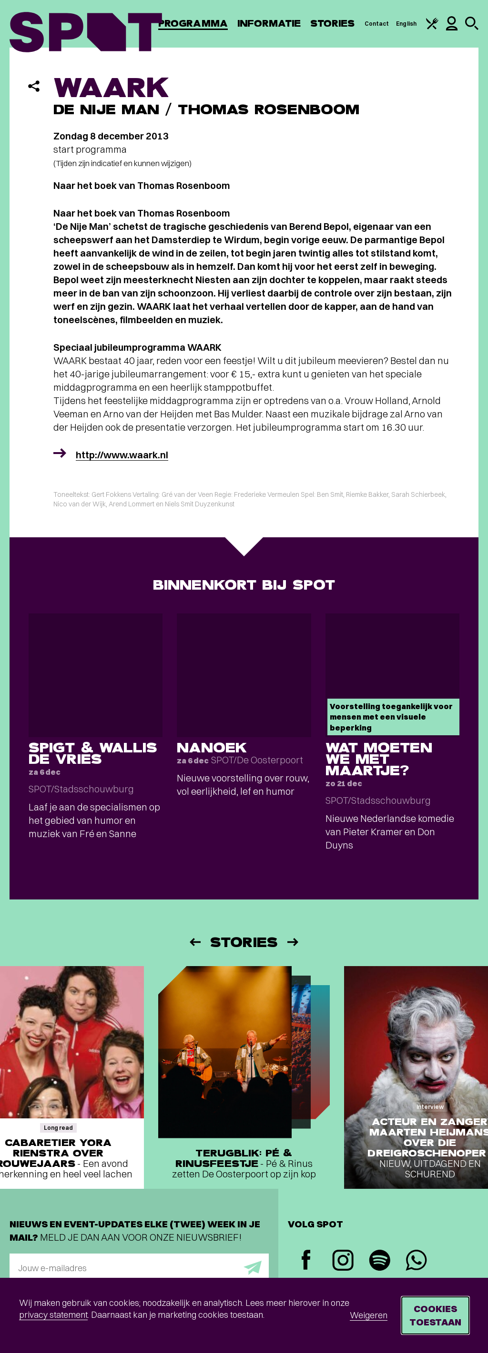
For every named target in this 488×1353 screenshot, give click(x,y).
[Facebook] (306, 1261)
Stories (332, 24)
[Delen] (34, 86)
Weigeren (368, 1315)
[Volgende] (293, 942)
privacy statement (53, 1314)
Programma (193, 24)
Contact (377, 23)
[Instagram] (343, 1261)
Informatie (269, 24)
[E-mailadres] (139, 1268)
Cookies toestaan (435, 1315)
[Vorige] (194, 942)
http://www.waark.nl (122, 455)
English (406, 23)
